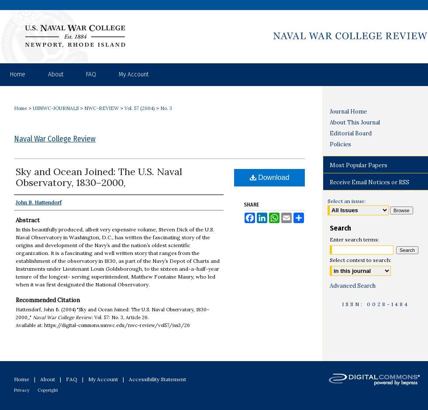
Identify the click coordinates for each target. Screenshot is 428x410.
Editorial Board (351, 133)
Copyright (48, 390)
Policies (340, 144)
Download (270, 177)
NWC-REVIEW (101, 108)
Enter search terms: (354, 239)
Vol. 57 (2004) (139, 108)
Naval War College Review (55, 139)
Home (20, 108)
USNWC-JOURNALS (56, 108)
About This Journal (355, 122)
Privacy (21, 390)
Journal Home (348, 111)
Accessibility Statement (157, 379)
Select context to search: (360, 260)
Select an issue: (347, 201)
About (47, 379)
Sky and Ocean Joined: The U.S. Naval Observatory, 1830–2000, (99, 177)
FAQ (71, 379)
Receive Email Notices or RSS (369, 182)
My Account (103, 379)
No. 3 (166, 108)
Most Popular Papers (358, 165)
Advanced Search (353, 285)
